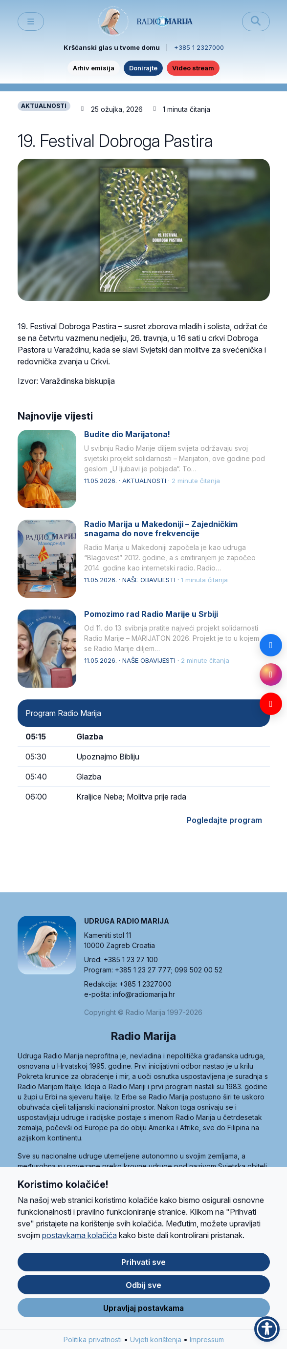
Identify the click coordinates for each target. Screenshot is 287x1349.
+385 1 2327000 (199, 47)
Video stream (193, 68)
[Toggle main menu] (31, 21)
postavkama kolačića (79, 1236)
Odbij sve (143, 1286)
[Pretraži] (256, 21)
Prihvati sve (143, 1263)
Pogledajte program (224, 820)
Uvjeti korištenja (155, 1340)
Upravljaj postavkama (143, 1309)
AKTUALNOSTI (43, 105)
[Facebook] (271, 645)
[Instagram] (271, 674)
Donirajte (143, 68)
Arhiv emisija (93, 68)
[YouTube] (271, 704)
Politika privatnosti (93, 1340)
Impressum (207, 1340)
